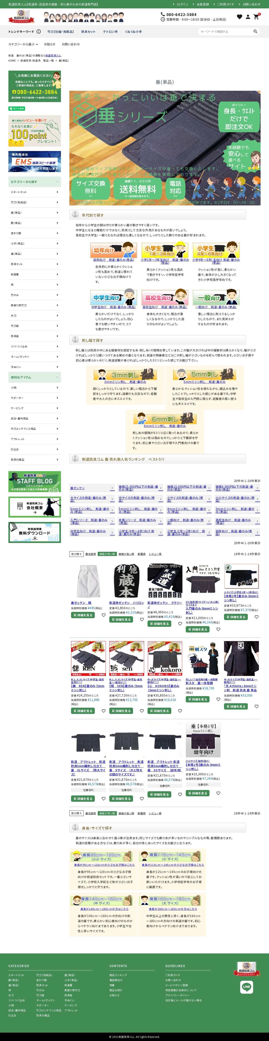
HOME (12, 60)
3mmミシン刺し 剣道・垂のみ (125, 380)
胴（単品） (16, 223)
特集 (112, 985)
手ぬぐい (16, 367)
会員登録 (203, 4)
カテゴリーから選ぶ (21, 44)
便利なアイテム (21, 377)
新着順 (142, 554)
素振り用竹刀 (18, 305)
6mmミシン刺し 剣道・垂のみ (164, 424)
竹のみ (15, 295)
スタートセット (19, 192)
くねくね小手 (133, 31)
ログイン (182, 4)
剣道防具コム (53, 55)
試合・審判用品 (19, 418)
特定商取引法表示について (181, 990)
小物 (13, 387)
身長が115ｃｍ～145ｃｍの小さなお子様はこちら (173, 865)
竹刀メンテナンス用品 (23, 428)
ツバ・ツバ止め (19, 346)
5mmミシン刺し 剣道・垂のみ (204, 380)
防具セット (88, 31)
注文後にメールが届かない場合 (183, 1000)
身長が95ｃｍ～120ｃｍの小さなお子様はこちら (104, 865)
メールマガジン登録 (176, 985)
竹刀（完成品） (19, 202)
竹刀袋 (15, 325)
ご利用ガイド (226, 4)
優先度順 (90, 554)
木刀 (13, 315)
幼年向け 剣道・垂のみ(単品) (113, 258)
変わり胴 (16, 233)
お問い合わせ (252, 4)
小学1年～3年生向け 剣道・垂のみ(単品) (165, 260)
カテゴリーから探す (24, 182)
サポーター (17, 398)
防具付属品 (17, 459)
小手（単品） (17, 243)
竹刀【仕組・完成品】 (60, 31)
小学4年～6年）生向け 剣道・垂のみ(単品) (216, 260)
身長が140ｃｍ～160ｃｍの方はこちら (104, 909)
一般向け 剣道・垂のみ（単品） (216, 305)
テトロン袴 (110, 31)
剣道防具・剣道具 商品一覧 (37, 60)
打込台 (15, 449)
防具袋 (15, 336)
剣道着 (15, 274)
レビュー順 (155, 554)
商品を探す (116, 990)
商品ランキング (118, 975)
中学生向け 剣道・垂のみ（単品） (113, 305)
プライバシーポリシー (177, 995)
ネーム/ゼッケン (20, 356)
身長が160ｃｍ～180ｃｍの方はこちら (173, 909)
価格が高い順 (126, 554)
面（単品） (16, 212)
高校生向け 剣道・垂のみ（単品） (165, 305)
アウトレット (17, 439)
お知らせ (49, 44)
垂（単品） (16, 253)
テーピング (17, 408)
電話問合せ (116, 980)
